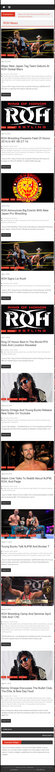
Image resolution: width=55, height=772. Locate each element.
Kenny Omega (7, 420)
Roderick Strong (42, 150)
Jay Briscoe (22, 352)
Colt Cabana (14, 76)
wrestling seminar (6, 632)
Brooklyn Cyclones (8, 148)
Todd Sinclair (17, 630)
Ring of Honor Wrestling (39, 78)
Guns (16, 148)
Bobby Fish (6, 624)
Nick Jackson (17, 702)
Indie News (5, 199)
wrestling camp (34, 630)
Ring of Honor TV (18, 150)
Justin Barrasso (33, 553)
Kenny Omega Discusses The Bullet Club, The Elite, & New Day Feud (26, 689)
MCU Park (42, 148)
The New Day (21, 704)
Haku (33, 76)
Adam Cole (6, 352)
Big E (11, 698)
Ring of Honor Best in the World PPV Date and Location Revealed (24, 343)
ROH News (11, 55)
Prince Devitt (29, 702)
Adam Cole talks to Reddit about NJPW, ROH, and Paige (26, 480)
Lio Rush (14, 286)
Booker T (5, 553)
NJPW (23, 702)
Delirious (44, 624)
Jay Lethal (47, 76)
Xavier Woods (18, 706)
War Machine (9, 154)
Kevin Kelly (20, 626)
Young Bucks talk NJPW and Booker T (25, 546)
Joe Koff (36, 148)
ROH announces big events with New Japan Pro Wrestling (25, 212)
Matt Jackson (14, 700)
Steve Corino (9, 630)
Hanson (7, 626)
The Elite (14, 704)
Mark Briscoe (33, 626)
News (3, 55)
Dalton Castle (37, 624)
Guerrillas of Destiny (25, 76)
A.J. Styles (6, 698)
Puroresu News (21, 199)
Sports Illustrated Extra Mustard (16, 555)
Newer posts (46, 735)
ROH (43, 702)
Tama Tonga (34, 80)
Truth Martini (26, 630)
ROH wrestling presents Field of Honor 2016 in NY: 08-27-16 (25, 140)
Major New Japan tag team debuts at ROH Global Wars (25, 67)
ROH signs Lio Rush (13, 278)
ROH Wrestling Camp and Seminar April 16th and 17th (26, 615)
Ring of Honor (42, 220)
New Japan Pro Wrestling (12, 78)
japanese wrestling (23, 553)
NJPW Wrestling (32, 220)
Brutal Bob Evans (15, 624)
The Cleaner (8, 704)
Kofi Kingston (5, 700)
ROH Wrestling (17, 80)
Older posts (8, 729)
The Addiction (31, 152)
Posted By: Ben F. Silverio (10, 696)
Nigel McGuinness (25, 78)
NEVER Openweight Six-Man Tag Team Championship (34, 700)
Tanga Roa (42, 80)
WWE (48, 555)
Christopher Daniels (27, 624)
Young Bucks (14, 422)
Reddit (35, 488)
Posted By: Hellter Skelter (10, 74)
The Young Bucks (32, 555)
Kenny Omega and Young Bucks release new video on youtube (26, 411)
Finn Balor (16, 698)
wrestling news (18, 154)
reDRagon (9, 150)
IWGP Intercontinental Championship (31, 698)
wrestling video (5, 422)
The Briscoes (39, 152)
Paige (30, 488)
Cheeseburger (7, 76)
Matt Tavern (41, 626)
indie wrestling (39, 76)
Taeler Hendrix (26, 80)
